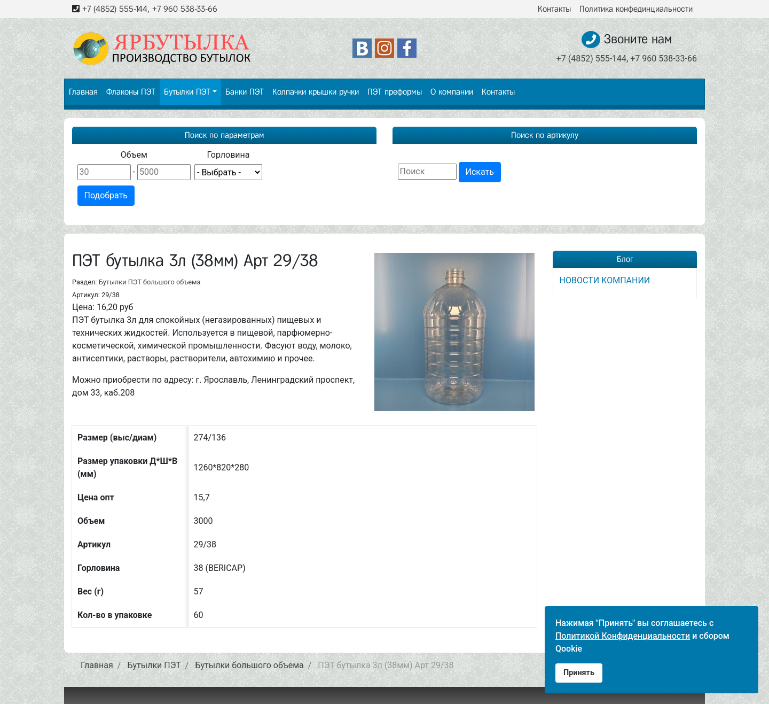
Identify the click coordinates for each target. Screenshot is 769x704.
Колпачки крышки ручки (315, 91)
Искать (480, 172)
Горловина (228, 155)
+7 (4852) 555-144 (114, 8)
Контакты (554, 8)
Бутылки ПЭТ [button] (187, 91)
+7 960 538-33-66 (184, 8)
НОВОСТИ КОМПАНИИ (605, 280)
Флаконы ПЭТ (130, 91)
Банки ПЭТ (244, 91)
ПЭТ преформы (394, 91)
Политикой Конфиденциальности (622, 636)
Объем (134, 155)
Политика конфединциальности (636, 8)
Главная (83, 91)
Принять (578, 672)
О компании (451, 91)
